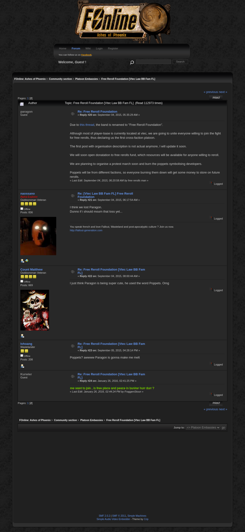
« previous (211, 92)
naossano (27, 193)
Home (63, 48)
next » (223, 92)
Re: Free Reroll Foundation (97, 111)
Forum (76, 48)
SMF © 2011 (119, 516)
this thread (87, 125)
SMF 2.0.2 (104, 516)
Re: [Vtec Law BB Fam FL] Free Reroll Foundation (105, 195)
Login (99, 48)
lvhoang (26, 344)
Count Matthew (31, 269)
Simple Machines (137, 516)
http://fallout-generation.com (86, 230)
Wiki (88, 48)
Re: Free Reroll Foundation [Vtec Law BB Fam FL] (111, 271)
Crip (146, 519)
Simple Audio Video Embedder (113, 519)
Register (113, 48)
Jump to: (179, 427)
